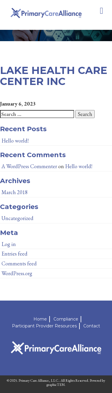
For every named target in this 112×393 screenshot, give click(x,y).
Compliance (65, 319)
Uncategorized (17, 218)
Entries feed (14, 253)
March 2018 (14, 192)
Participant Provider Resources (44, 326)
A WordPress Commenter (29, 166)
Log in (8, 244)
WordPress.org (16, 273)
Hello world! (15, 140)
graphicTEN (56, 384)
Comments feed (19, 263)
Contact (91, 326)
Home (40, 319)
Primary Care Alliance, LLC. (39, 380)
